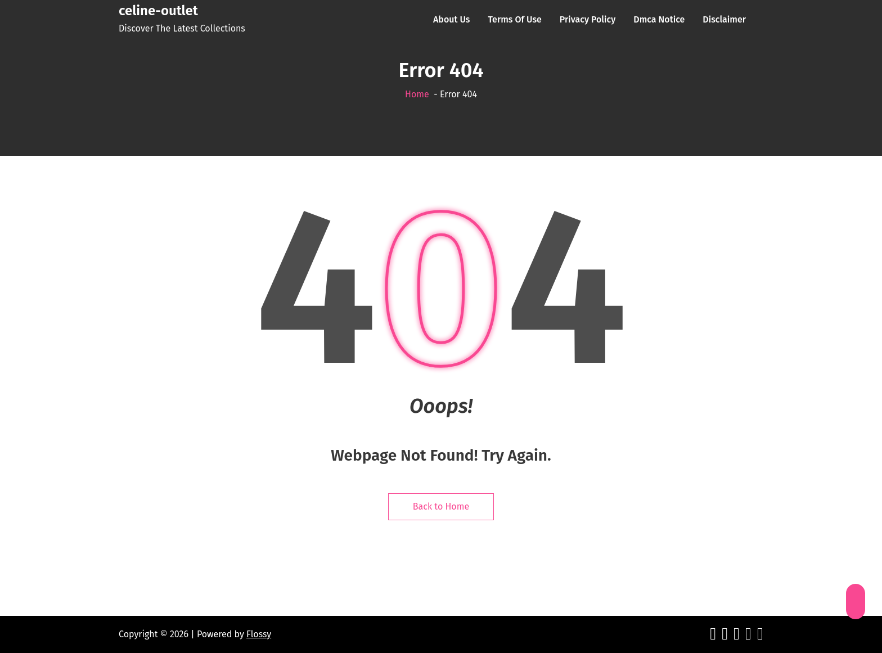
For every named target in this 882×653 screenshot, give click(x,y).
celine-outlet (158, 11)
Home (417, 94)
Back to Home (441, 506)
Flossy (258, 634)
